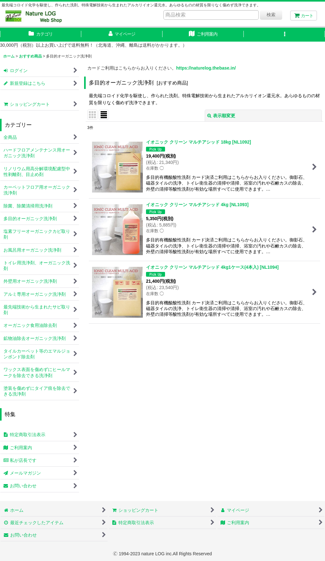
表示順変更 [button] (221, 115)
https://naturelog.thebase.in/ (206, 68)
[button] (284, 35)
